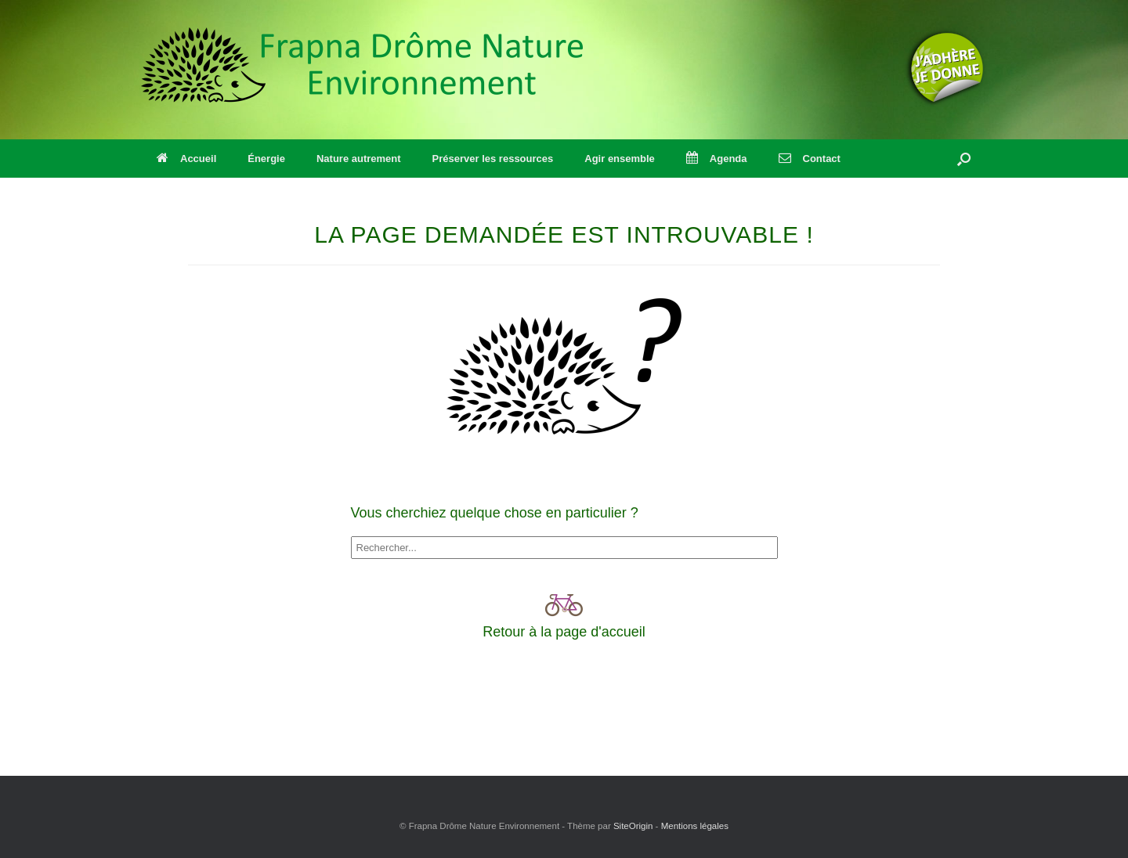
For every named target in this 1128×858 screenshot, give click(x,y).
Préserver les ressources (493, 158)
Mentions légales (694, 826)
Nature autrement (358, 158)
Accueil (186, 158)
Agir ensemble (619, 158)
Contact (810, 158)
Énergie (266, 158)
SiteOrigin (633, 826)
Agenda (716, 158)
